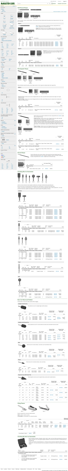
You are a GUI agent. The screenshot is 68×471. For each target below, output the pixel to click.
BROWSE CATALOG (5, 1)
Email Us (59, 1)
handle (37, 26)
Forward (65, 11)
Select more (3, 11)
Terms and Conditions (57, 470)
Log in (64, 1)
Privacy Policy (65, 470)
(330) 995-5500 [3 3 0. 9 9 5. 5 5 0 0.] (53, 1)
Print (62, 11)
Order (54, 3)
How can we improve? (57, 11)
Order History (62, 3)
